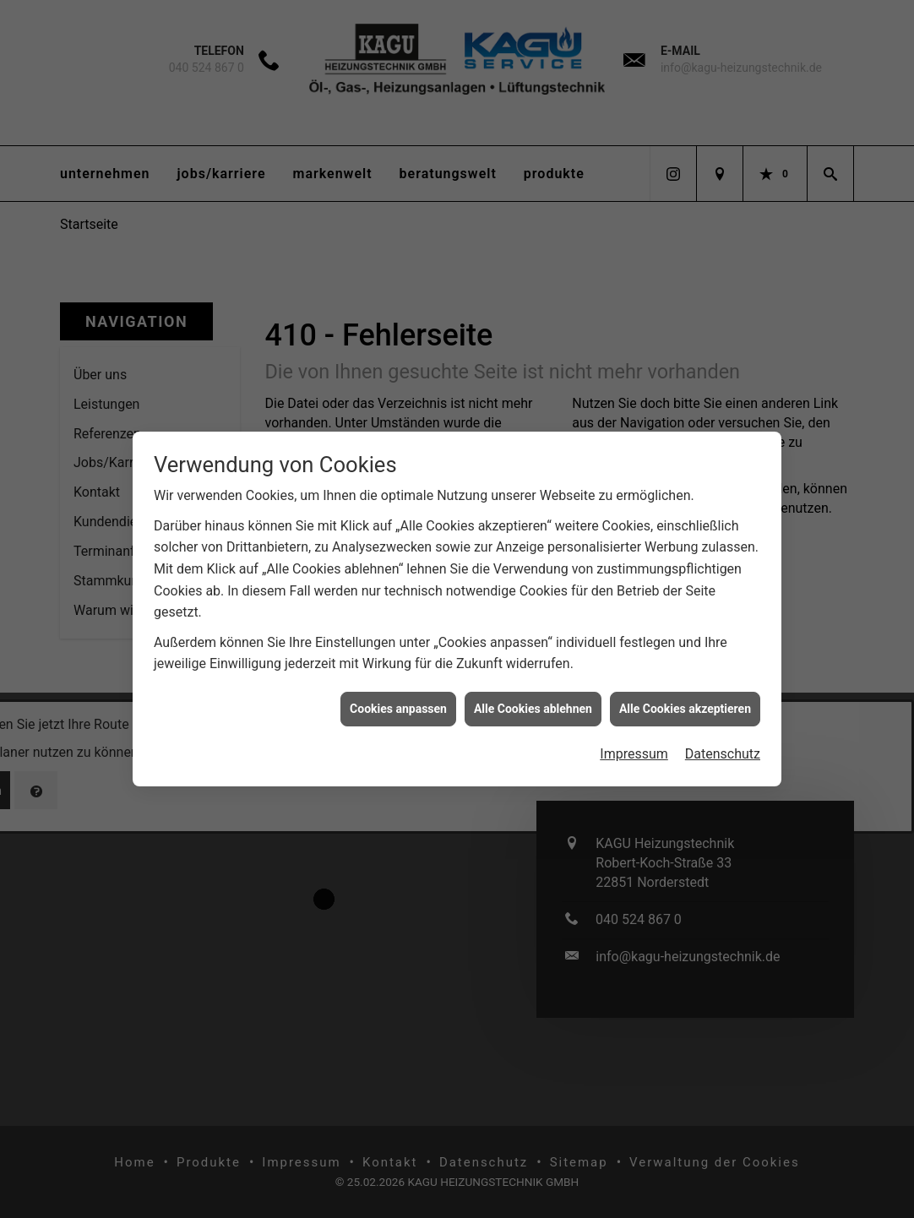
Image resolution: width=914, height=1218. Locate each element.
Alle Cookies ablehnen (533, 697)
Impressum (634, 742)
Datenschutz (722, 742)
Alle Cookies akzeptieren (685, 697)
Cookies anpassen (398, 697)
